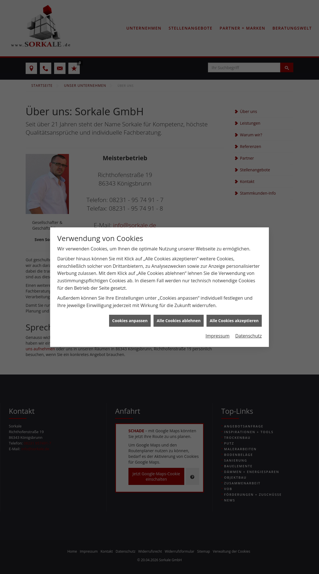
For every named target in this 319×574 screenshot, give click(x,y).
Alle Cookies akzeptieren (234, 307)
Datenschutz (248, 322)
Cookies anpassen (130, 307)
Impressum (217, 322)
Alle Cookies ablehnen (179, 307)
